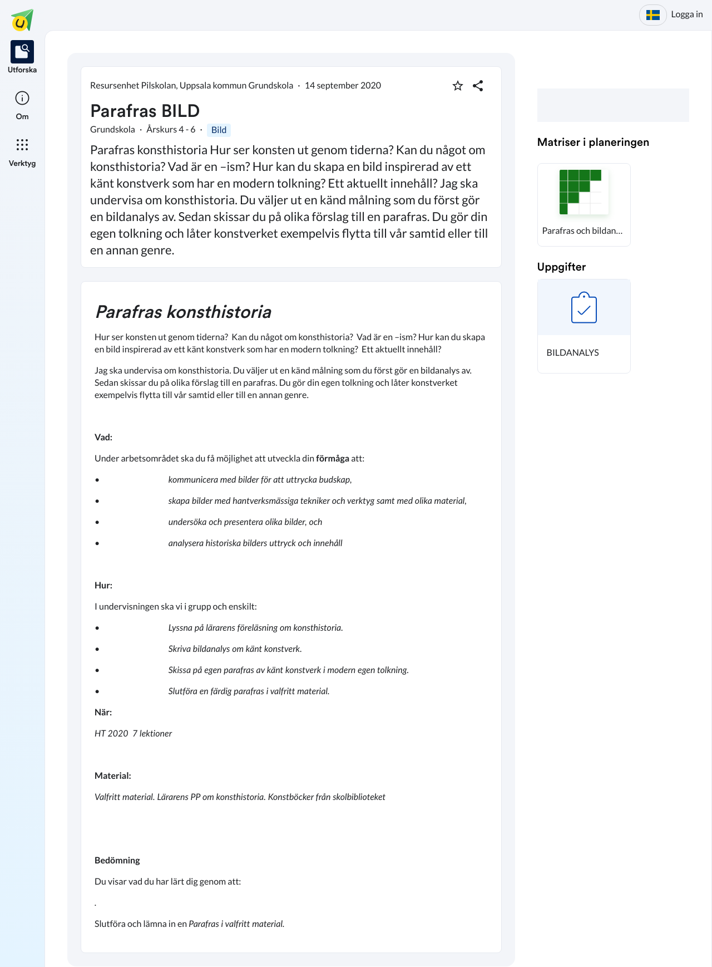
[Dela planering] (478, 86)
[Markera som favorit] (458, 86)
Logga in (687, 14)
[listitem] (22, 58)
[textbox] (291, 617)
